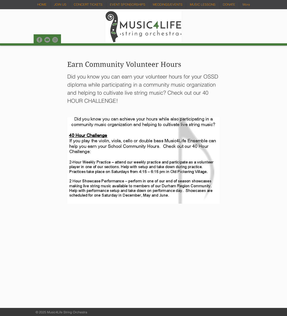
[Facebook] (39, 40)
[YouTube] (47, 40)
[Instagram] (55, 40)
